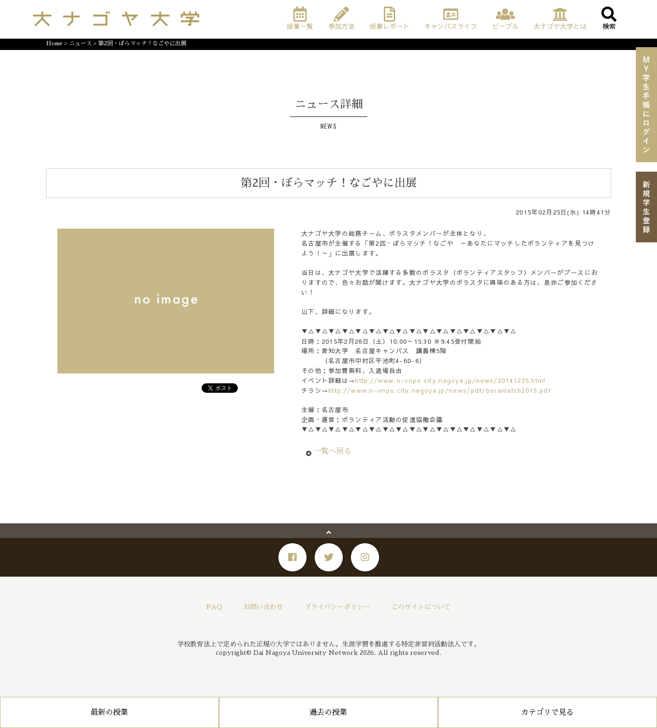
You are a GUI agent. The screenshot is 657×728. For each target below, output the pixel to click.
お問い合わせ (263, 607)
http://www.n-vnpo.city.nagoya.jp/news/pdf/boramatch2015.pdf (439, 390)
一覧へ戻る (332, 451)
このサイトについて (421, 607)
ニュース (80, 43)
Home (54, 43)
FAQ (214, 607)
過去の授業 (328, 712)
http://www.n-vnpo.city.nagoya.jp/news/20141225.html (450, 380)
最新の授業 (109, 712)
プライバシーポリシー (337, 607)
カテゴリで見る (547, 712)
